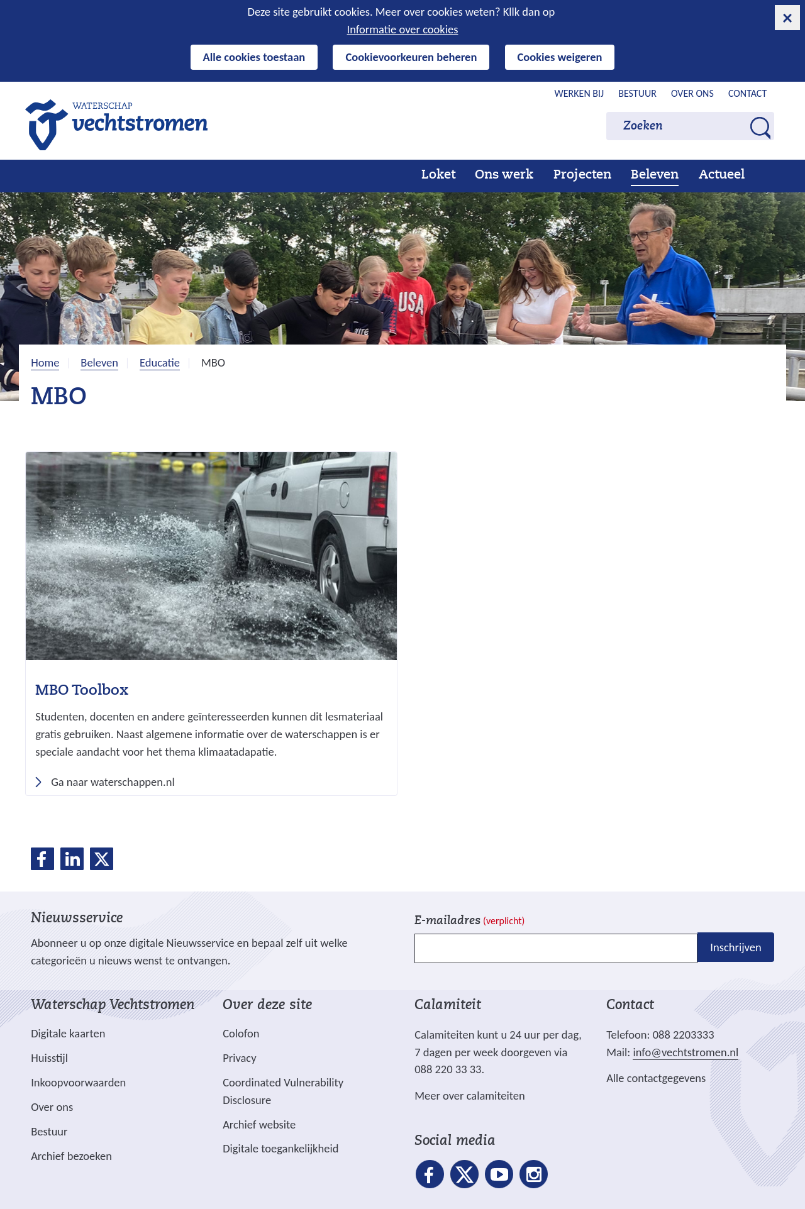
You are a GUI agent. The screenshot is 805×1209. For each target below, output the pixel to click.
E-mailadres (469, 921)
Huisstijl (49, 1058)
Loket (438, 175)
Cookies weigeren (560, 57)
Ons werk (504, 175)
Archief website (259, 1124)
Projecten (582, 175)
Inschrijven (735, 947)
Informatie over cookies (402, 29)
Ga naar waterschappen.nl (116, 782)
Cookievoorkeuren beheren (411, 57)
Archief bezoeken (71, 1156)
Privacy (239, 1058)
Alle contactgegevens (656, 1078)
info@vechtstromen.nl (685, 1052)
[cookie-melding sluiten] (787, 17)
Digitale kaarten (68, 1033)
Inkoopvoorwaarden (78, 1082)
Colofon (241, 1033)
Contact (747, 93)
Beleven (655, 175)
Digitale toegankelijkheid (280, 1148)
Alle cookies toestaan (254, 57)
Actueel (722, 175)
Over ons (692, 93)
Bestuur (637, 93)
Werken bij (579, 93)
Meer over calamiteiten (469, 1095)
